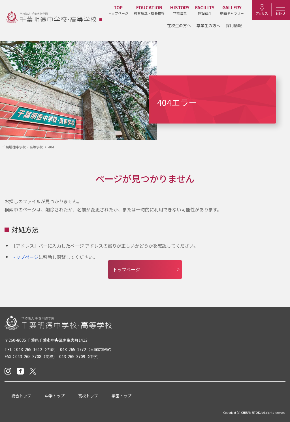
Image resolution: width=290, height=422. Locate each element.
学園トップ (121, 396)
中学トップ (55, 396)
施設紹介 (202, 10)
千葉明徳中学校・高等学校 (22, 146)
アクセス (260, 10)
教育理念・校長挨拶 (147, 10)
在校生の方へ (179, 25)
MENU (280, 10)
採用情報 (234, 25)
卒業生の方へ (208, 25)
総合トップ (21, 396)
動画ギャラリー (230, 10)
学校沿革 (177, 10)
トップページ (116, 10)
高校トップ (88, 396)
